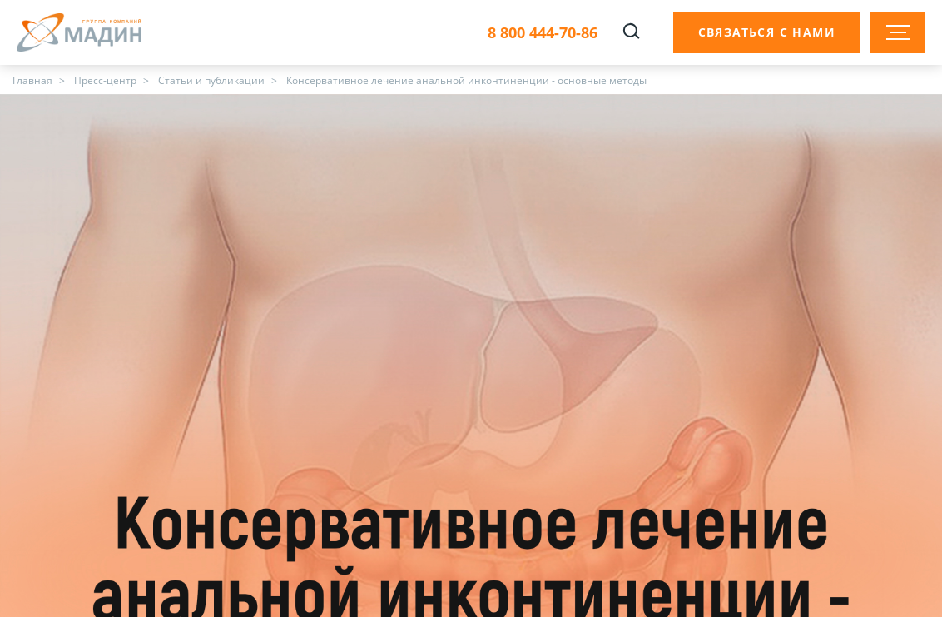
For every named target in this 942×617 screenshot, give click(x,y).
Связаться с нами (766, 32)
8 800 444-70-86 (542, 32)
